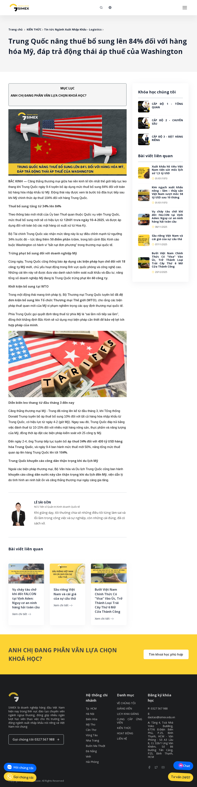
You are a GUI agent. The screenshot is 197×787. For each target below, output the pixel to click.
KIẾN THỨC (34, 29)
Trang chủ (15, 29)
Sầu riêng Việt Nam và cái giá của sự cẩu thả (167, 237)
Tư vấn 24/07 (180, 777)
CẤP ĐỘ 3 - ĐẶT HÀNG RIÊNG (167, 138)
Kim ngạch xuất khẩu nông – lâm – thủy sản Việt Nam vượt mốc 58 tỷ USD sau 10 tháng (167, 192)
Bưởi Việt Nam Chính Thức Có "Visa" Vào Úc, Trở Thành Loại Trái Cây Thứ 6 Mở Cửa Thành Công (167, 259)
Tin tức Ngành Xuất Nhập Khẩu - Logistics (73, 29)
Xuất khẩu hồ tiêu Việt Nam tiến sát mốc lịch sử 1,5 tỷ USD (167, 170)
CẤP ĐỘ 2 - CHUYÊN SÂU (167, 121)
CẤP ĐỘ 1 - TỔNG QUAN (167, 105)
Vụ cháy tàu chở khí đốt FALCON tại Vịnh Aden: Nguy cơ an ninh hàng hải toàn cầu (167, 216)
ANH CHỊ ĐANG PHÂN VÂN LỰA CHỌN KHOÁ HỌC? (48, 95)
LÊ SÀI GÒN (42, 502)
